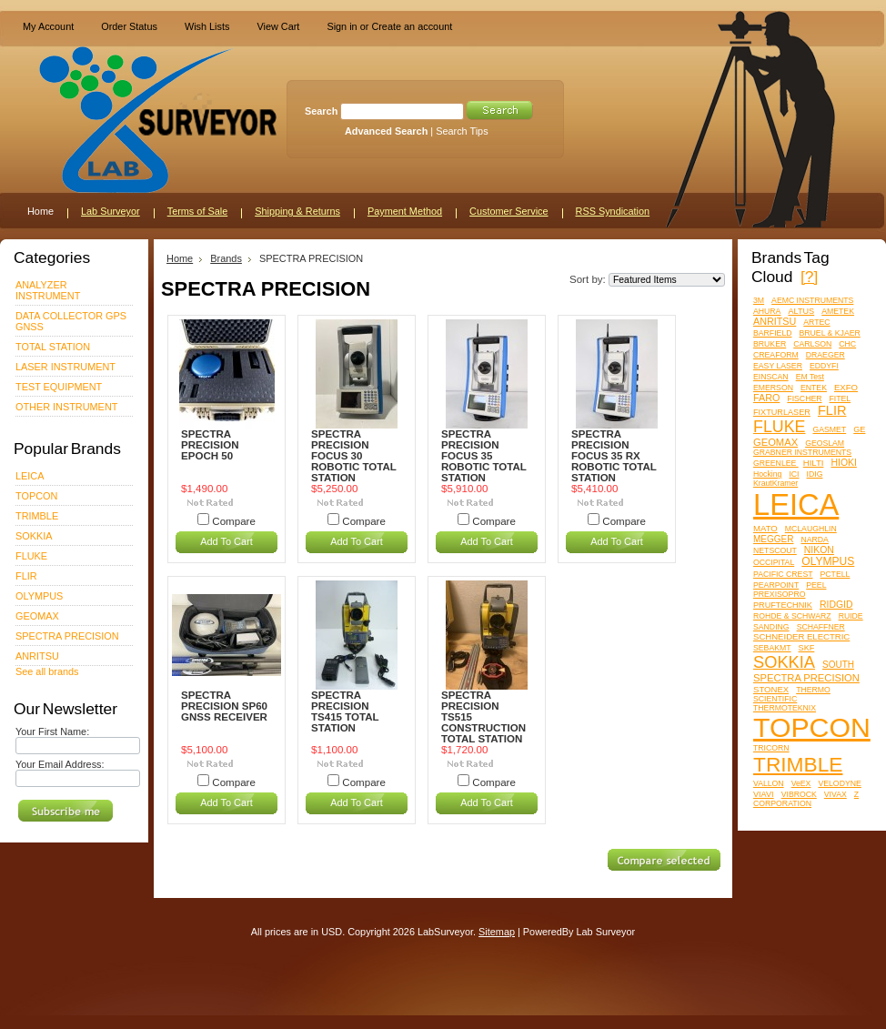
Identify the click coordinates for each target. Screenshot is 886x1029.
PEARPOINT (776, 585)
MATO (765, 528)
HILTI (813, 463)
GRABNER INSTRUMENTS (802, 452)
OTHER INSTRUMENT (66, 406)
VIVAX (835, 794)
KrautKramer (775, 483)
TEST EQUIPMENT (58, 386)
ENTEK (813, 387)
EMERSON (773, 387)
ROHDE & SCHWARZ (792, 615)
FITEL (840, 398)
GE (859, 429)
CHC (847, 343)
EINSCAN (771, 376)
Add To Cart (226, 541)
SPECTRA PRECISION (67, 636)
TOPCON (36, 495)
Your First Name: (52, 731)
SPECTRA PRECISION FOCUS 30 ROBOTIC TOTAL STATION (354, 456)
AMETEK (837, 311)
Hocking (767, 474)
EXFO (846, 387)
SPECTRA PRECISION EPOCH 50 (210, 445)
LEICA (29, 475)
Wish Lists (207, 26)
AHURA (766, 311)
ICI (794, 474)
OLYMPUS (39, 595)
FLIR (26, 575)
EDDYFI (824, 365)
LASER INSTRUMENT (65, 366)
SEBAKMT (772, 647)
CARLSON (812, 343)
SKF (807, 647)
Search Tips (462, 131)
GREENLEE (776, 463)
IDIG (815, 474)
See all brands (47, 671)
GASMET (830, 429)
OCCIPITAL (773, 562)
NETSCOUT (775, 550)
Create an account (411, 26)
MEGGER (773, 539)
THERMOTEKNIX (784, 707)
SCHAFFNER (821, 626)
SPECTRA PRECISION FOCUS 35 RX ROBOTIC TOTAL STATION (614, 456)
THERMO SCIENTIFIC (792, 694)
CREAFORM (776, 354)
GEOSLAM (824, 443)
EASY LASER (777, 365)
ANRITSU (37, 656)
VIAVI (763, 794)
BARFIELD (772, 333)
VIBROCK (799, 794)
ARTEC (816, 322)
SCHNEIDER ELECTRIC (801, 636)
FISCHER (804, 398)
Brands (226, 258)
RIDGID (836, 605)
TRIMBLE (36, 515)
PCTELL (836, 574)
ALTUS (801, 311)
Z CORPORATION (806, 799)
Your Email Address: (60, 764)
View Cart (278, 26)
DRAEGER (825, 354)
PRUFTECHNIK (782, 605)
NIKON (819, 550)
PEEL (816, 585)
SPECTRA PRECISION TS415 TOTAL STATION (344, 711)
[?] (809, 276)
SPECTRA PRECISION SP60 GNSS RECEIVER (224, 706)
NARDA (814, 539)
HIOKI (843, 463)
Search (321, 111)
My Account (48, 26)
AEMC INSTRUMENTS (812, 300)
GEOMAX (37, 615)
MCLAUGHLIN (811, 528)
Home (179, 258)
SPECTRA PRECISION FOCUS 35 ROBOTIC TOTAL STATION (484, 456)
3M (758, 300)
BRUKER (769, 343)
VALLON (768, 783)
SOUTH (838, 665)
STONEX (771, 689)
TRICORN (771, 747)
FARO (766, 397)
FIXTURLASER (781, 412)
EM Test (810, 376)
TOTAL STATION (52, 346)
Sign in (342, 26)
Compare (234, 521)
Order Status (129, 26)
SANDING (771, 626)
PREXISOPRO (779, 594)
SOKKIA (34, 535)
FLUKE (31, 555)
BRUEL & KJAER (830, 333)
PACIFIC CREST (782, 574)
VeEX (801, 783)
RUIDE (851, 615)
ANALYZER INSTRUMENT (47, 290)
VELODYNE (839, 783)
